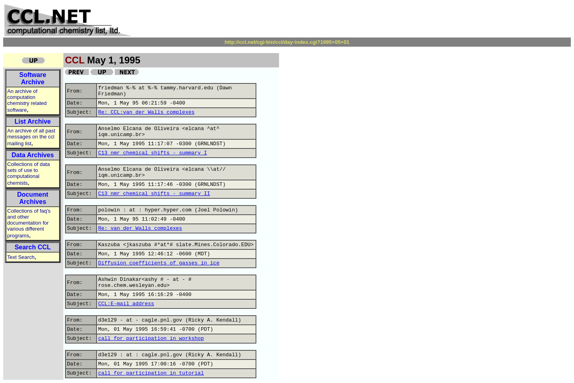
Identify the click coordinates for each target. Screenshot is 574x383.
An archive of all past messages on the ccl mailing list (31, 137)
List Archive (33, 121)
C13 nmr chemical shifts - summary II (154, 194)
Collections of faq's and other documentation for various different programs (29, 223)
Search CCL (33, 247)
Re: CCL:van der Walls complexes (146, 112)
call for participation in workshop (151, 339)
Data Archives (33, 155)
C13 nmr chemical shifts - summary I (152, 153)
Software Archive (32, 78)
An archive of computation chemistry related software (27, 100)
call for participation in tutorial (151, 373)
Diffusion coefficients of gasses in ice (158, 263)
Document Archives (32, 198)
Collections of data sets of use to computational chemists (28, 173)
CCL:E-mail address (126, 304)
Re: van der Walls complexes (140, 228)
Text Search (21, 257)
